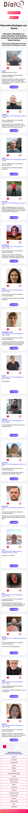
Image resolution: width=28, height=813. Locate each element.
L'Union (14, 776)
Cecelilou (4, 724)
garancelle (4, 462)
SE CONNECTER (14, 17)
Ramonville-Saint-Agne (14, 773)
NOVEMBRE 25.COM (7, 332)
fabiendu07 (5, 506)
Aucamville (14, 787)
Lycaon (4, 375)
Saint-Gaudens (14, 782)
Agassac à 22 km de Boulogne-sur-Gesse (13, 464)
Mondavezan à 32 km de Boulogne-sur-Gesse (14, 638)
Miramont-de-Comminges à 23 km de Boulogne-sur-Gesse (12, 552)
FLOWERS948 (5, 245)
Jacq (3, 550)
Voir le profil (14, 87)
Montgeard (14, 806)
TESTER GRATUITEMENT (14, 12)
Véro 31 (4, 288)
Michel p (4, 637)
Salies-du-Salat (14, 801)
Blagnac (14, 768)
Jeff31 (3, 680)
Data (3, 593)
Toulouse (14, 757)
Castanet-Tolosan (14, 779)
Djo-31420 (4, 201)
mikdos (4, 158)
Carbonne (14, 790)
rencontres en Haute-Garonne (15, 753)
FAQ (7, 811)
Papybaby (4, 114)
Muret (14, 765)
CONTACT (24, 811)
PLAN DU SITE (16, 811)
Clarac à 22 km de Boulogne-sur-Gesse (12, 507)
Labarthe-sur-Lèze (14, 793)
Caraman (14, 798)
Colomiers (14, 759)
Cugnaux (14, 770)
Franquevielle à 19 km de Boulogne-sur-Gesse (14, 116)
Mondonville (14, 795)
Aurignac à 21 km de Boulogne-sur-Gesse (13, 203)
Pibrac (14, 784)
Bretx (14, 804)
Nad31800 (4, 419)
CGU (10, 811)
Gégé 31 (4, 71)
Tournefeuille (14, 762)
